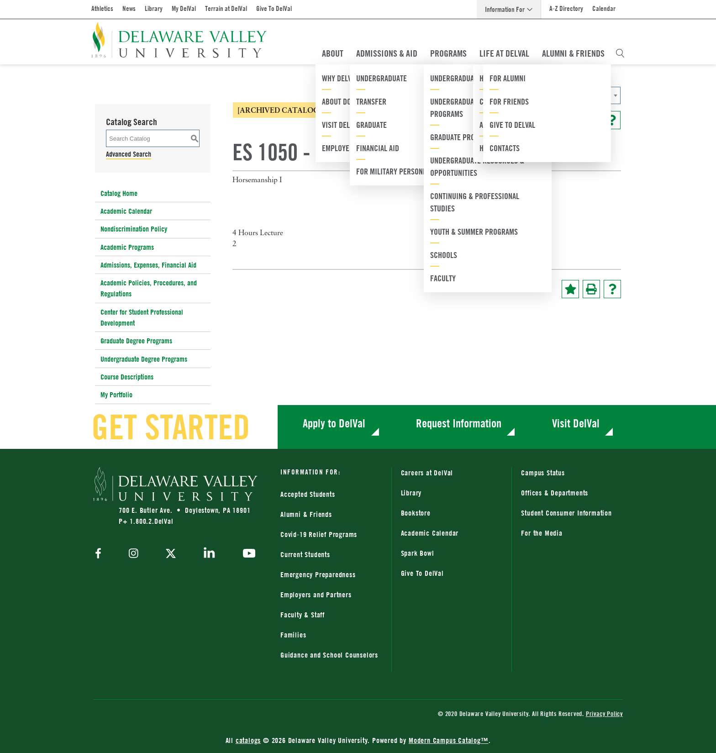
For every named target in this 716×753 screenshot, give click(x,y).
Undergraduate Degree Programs (143, 358)
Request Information (458, 423)
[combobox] (529, 95)
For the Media (541, 532)
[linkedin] (209, 554)
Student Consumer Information (566, 512)
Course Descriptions (126, 376)
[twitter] (170, 554)
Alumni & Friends (573, 53)
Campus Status (542, 472)
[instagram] (133, 554)
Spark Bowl (417, 553)
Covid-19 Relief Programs (318, 534)
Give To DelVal (274, 8)
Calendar (604, 8)
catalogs (248, 740)
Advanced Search (128, 153)
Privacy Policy (604, 713)
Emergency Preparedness (318, 574)
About (332, 53)
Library (154, 8)
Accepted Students (307, 494)
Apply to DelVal (334, 423)
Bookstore (416, 512)
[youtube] (246, 554)
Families (293, 634)
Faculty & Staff (302, 614)
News (129, 8)
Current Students (305, 554)
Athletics (102, 8)
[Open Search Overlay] (620, 53)
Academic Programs (127, 247)
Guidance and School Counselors (329, 654)
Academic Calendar (126, 211)
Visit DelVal (576, 423)
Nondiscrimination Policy (133, 228)
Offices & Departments (554, 492)
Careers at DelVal (427, 472)
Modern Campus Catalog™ (449, 740)
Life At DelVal (504, 53)
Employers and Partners (316, 594)
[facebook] (100, 554)
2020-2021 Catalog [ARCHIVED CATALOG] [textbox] (499, 95)
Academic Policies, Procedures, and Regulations (148, 288)
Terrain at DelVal (226, 8)
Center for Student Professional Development (141, 317)
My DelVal (184, 8)
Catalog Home (118, 193)
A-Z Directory (566, 8)
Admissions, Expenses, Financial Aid (148, 264)
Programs (448, 53)
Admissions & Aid (386, 53)
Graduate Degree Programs (136, 340)
